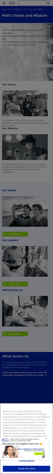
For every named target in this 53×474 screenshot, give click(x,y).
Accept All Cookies (26, 468)
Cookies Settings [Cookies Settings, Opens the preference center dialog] (26, 461)
